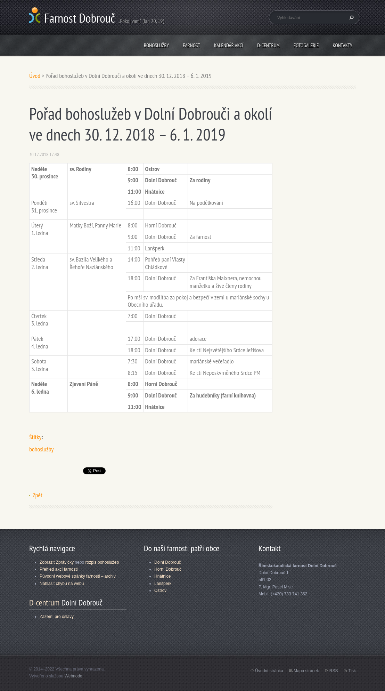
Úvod (34, 76)
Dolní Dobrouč (167, 562)
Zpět (37, 495)
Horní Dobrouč (167, 569)
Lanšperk (162, 583)
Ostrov (160, 590)
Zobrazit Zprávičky (57, 562)
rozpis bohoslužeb (102, 562)
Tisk (352, 670)
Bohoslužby (156, 45)
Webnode (73, 676)
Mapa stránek (306, 670)
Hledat (350, 17)
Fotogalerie (306, 45)
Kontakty (342, 45)
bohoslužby (41, 449)
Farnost (191, 45)
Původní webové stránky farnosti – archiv (78, 576)
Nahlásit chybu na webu (62, 583)
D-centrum (268, 45)
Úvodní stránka (269, 670)
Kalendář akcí (228, 45)
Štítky (35, 437)
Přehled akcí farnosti (58, 569)
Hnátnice (162, 576)
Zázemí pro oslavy (57, 616)
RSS (333, 670)
